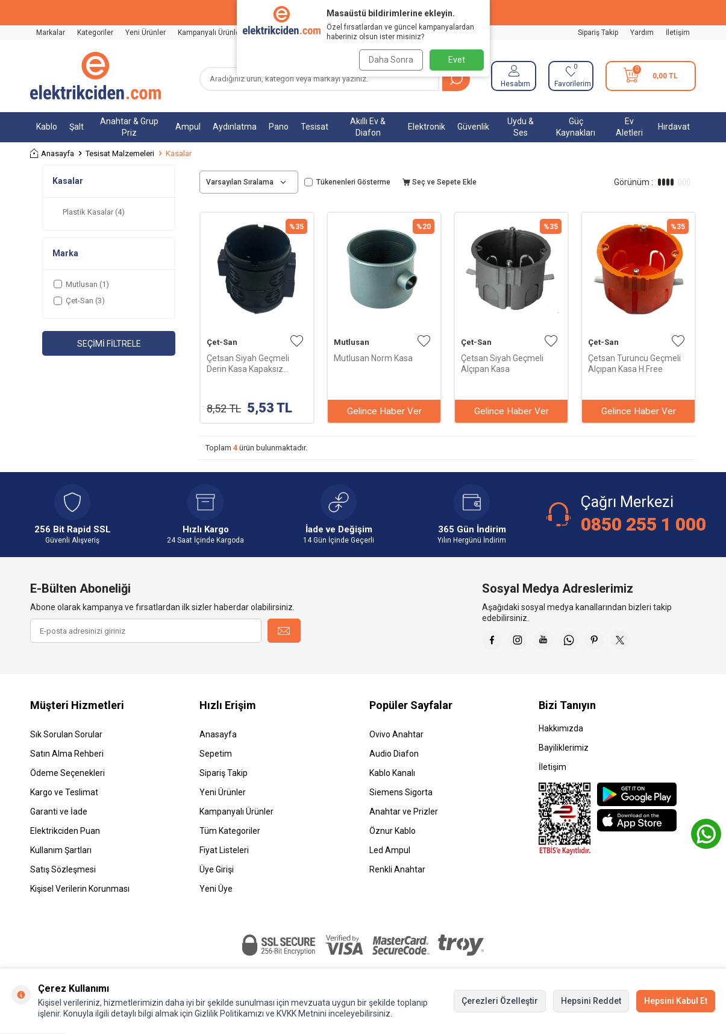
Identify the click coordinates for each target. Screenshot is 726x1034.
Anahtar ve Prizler (403, 816)
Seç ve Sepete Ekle (439, 182)
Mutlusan (351, 342)
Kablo (46, 126)
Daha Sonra (388, 60)
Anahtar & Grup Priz (129, 126)
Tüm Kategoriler (229, 835)
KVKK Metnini (301, 1013)
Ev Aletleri (629, 126)
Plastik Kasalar (94, 212)
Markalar (50, 32)
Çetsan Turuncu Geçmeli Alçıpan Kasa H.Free (634, 363)
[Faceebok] (494, 642)
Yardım (642, 32)
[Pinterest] (614, 642)
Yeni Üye (216, 893)
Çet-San (222, 342)
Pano (279, 126)
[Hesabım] (513, 76)
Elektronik (426, 126)
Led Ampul (389, 854)
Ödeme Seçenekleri (67, 777)
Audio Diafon (394, 758)
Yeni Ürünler (145, 32)
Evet (456, 60)
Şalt (76, 126)
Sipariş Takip (598, 32)
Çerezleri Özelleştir (500, 1001)
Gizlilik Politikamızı (229, 1013)
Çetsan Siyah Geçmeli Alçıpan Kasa (502, 363)
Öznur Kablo (392, 835)
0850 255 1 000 (643, 524)
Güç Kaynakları (575, 126)
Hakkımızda (561, 732)
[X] (645, 642)
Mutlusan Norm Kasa (373, 358)
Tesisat (314, 126)
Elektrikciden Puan (65, 835)
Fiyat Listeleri (224, 854)
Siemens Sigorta (401, 796)
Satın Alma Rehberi (67, 758)
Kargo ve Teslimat (64, 796)
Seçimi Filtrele (109, 343)
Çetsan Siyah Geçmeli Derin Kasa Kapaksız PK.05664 (248, 363)
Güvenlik (473, 126)
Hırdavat (674, 126)
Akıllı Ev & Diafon (368, 126)
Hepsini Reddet (591, 1001)
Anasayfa (52, 153)
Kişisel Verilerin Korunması (80, 893)
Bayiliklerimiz (564, 752)
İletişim (678, 32)
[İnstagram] (524, 642)
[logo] (95, 76)
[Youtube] (554, 642)
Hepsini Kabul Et (675, 1001)
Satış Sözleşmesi (63, 873)
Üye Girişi (216, 873)
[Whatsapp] (584, 642)
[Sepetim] (651, 76)
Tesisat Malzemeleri (120, 153)
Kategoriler (95, 32)
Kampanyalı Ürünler (210, 32)
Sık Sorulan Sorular (66, 738)
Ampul (188, 126)
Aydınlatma (235, 126)
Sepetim (215, 758)
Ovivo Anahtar (396, 738)
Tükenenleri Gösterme (347, 182)
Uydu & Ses (520, 126)
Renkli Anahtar (397, 873)
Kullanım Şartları (61, 854)
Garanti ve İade (58, 816)
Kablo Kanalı (392, 777)
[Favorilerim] (570, 76)
